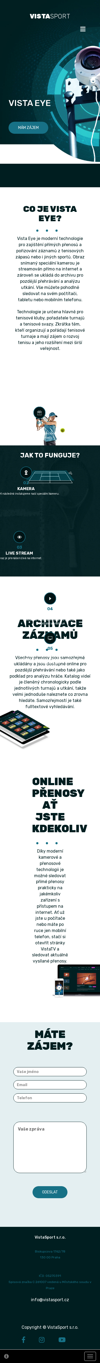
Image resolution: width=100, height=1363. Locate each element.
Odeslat (50, 1192)
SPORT (50, 16)
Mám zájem (28, 127)
